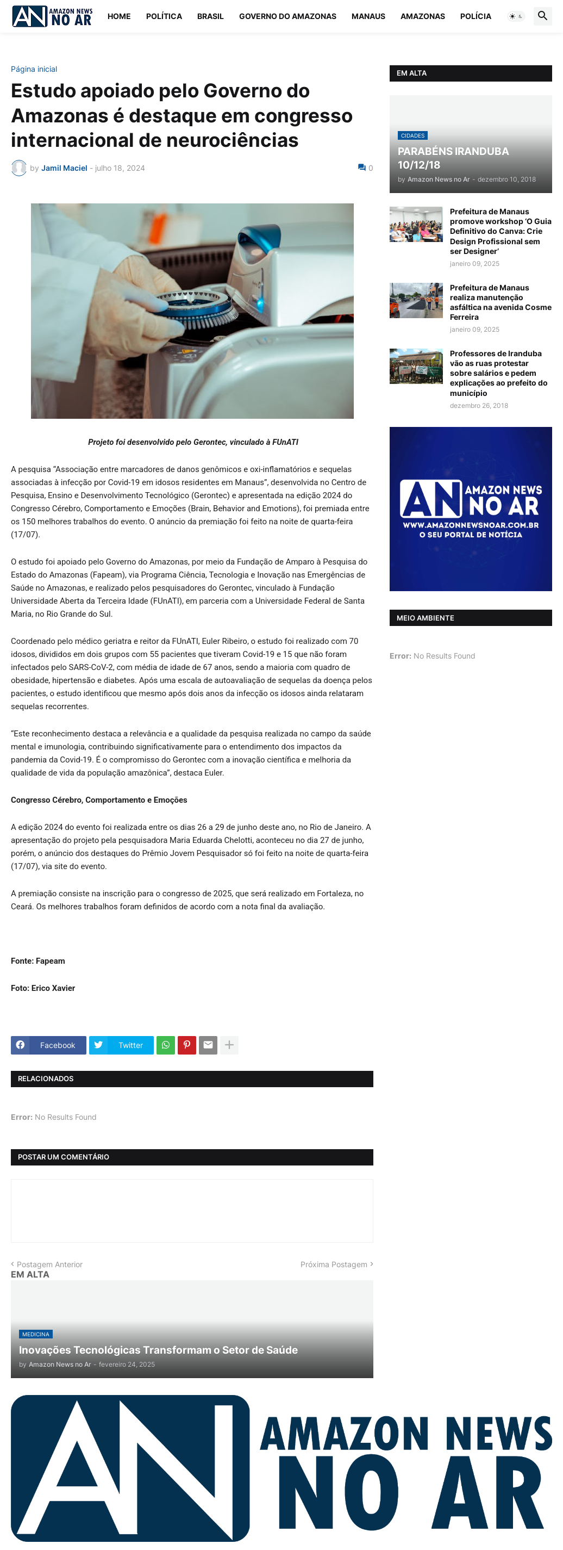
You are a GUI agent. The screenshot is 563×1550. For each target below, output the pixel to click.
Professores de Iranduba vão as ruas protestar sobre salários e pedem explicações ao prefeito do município (499, 373)
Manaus (368, 16)
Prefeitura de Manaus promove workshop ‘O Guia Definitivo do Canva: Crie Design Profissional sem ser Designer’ (501, 231)
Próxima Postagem (334, 1264)
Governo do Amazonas (287, 16)
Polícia (475, 16)
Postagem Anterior (50, 1264)
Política (164, 16)
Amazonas (423, 16)
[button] (516, 16)
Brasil (210, 16)
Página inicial (34, 69)
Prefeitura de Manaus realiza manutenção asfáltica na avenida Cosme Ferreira (501, 302)
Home (119, 16)
